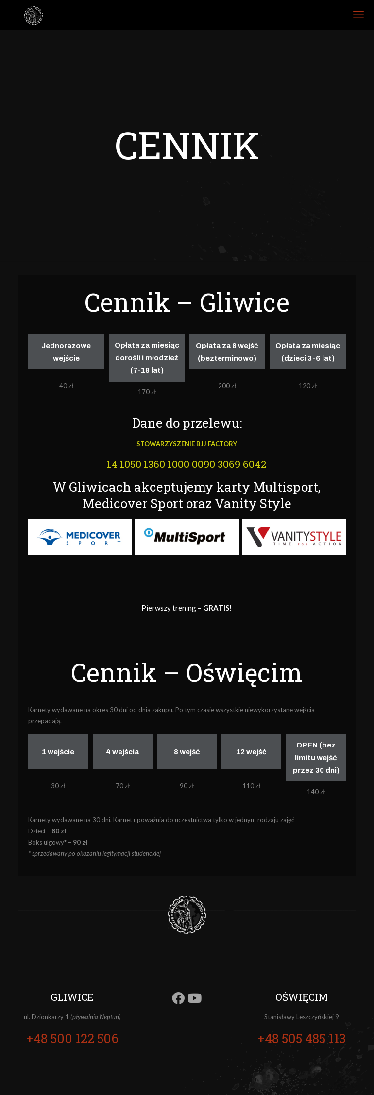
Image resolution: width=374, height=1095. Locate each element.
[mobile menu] (358, 14)
